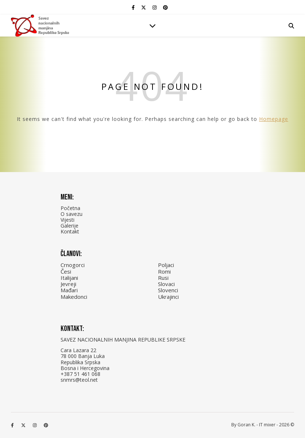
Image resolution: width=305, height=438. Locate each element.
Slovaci (166, 283)
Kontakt (70, 231)
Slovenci (168, 290)
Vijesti (67, 219)
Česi (66, 271)
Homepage (273, 118)
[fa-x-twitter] (144, 7)
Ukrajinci (168, 296)
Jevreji (68, 283)
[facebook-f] (134, 7)
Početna (70, 208)
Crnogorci (73, 264)
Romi (164, 271)
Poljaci (166, 264)
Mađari (69, 290)
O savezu (71, 213)
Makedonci (74, 296)
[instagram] (155, 7)
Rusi (163, 277)
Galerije (69, 225)
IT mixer (267, 425)
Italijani (69, 277)
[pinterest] (165, 7)
